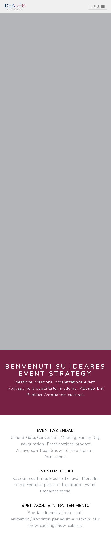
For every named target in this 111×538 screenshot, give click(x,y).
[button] (55, 180)
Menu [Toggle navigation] (98, 6)
